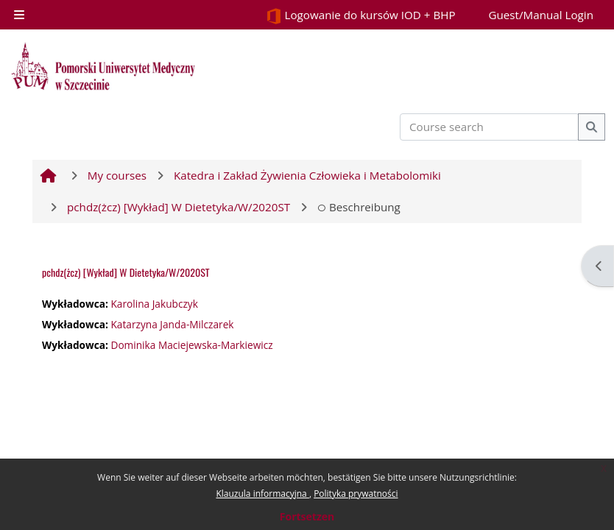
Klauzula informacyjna (262, 493)
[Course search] (489, 127)
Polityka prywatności (356, 493)
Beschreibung (358, 206)
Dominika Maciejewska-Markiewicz (191, 345)
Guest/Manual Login (540, 14)
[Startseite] (103, 66)
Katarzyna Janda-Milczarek (171, 324)
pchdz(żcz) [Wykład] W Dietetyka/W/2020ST (126, 272)
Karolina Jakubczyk (153, 304)
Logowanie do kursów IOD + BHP (361, 15)
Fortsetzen (307, 516)
